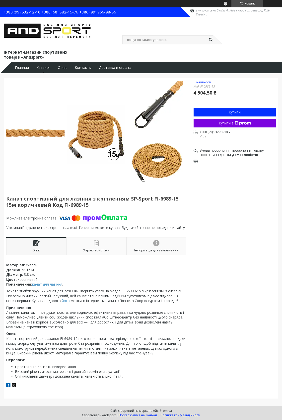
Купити (235, 112)
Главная (22, 67)
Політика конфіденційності (180, 415)
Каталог (43, 67)
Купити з (235, 123)
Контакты (83, 67)
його (66, 300)
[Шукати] (211, 39)
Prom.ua (166, 411)
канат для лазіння (47, 284)
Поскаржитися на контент (138, 415)
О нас (62, 67)
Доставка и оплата (115, 67)
